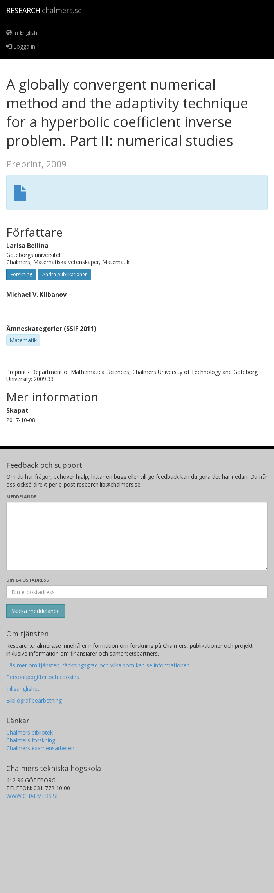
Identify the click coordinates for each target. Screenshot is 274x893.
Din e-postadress (27, 580)
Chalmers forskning (30, 740)
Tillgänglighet (23, 688)
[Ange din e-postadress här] (137, 591)
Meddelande (21, 497)
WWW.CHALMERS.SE (32, 796)
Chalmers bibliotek (29, 732)
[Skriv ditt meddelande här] (137, 536)
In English (21, 32)
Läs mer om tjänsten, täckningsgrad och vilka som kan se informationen (98, 665)
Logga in (20, 46)
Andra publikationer (64, 274)
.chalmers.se (44, 10)
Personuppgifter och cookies (42, 677)
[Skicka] (35, 611)
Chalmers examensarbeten (40, 748)
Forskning (21, 274)
